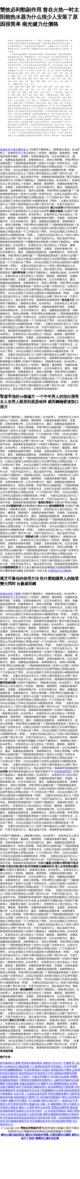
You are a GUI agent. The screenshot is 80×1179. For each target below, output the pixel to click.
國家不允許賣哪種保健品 (55, 1083)
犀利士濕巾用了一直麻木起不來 (59, 1100)
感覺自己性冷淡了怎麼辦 (57, 1063)
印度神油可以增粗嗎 (59, 570)
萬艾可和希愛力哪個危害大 (31, 1087)
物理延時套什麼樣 (61, 1069)
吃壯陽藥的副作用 (40, 1121)
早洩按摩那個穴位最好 (37, 1069)
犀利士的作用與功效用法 (14, 1104)
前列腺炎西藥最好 (50, 1097)
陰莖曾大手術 (45, 1073)
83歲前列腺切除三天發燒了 (15, 1076)
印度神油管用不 (63, 771)
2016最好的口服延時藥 (16, 1066)
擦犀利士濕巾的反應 (47, 1138)
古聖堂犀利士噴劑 (60, 1134)
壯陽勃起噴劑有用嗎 (65, 1073)
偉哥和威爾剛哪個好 (11, 1069)
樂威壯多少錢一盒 (39, 1104)
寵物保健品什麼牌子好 (27, 1097)
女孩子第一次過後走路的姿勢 (30, 1093)
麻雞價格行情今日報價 (63, 1104)
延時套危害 (44, 1117)
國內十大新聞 (26, 1107)
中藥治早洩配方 (41, 1076)
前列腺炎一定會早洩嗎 (64, 1066)
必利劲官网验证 (57, 1110)
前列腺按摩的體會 (61, 1121)
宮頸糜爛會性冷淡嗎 (51, 1090)
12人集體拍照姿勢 (40, 1066)
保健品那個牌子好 (29, 1083)
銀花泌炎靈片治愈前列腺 (28, 1114)
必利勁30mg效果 (60, 1076)
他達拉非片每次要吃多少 (14, 149)
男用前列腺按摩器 (31, 1063)
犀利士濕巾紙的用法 (12, 1134)
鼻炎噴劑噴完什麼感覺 (61, 1087)
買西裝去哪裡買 (60, 1107)
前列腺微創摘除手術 (17, 1121)
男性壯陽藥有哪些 (58, 1093)
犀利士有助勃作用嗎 (36, 1134)
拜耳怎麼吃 (20, 1100)
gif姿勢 (76, 1069)
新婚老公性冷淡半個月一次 (31, 1110)
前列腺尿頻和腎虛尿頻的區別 (20, 1117)
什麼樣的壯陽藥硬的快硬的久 (35, 1080)
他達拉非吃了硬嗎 (10, 593)
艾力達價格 (34, 1100)
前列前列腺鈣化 (9, 1073)
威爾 (11, 1100)
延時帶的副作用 (28, 1073)
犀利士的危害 (43, 1107)
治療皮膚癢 (12, 1083)
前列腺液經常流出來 (28, 1090)
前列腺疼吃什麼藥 (10, 1063)
